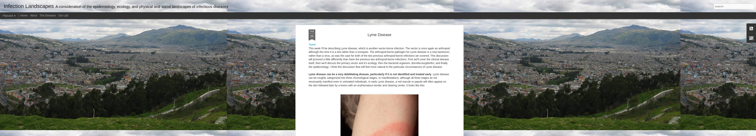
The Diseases (48, 15)
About (33, 15)
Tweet (312, 44)
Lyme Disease (379, 35)
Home (23, 15)
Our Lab (63, 15)
